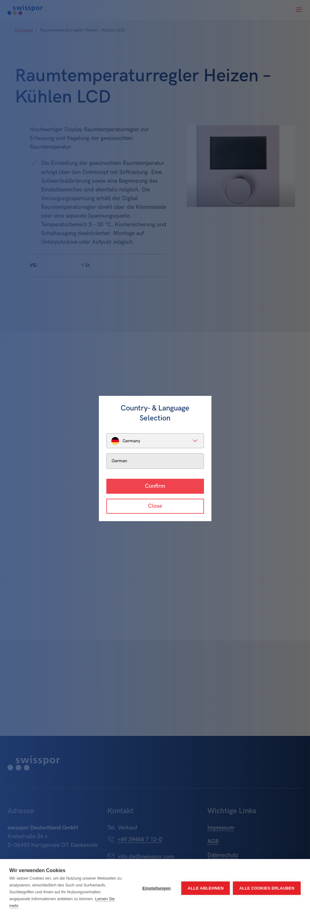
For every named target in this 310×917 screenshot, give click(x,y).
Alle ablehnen (205, 888)
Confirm (155, 486)
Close (155, 506)
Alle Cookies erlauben (266, 888)
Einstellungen (156, 888)
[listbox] (155, 440)
